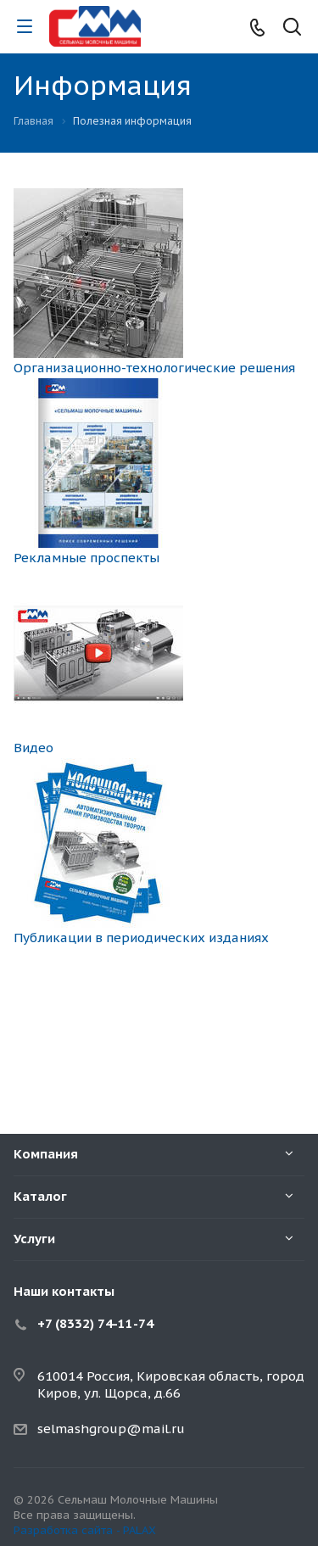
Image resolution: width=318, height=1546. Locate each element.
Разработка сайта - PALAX (85, 1530)
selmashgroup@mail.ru (111, 1428)
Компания (46, 1154)
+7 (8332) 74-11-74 (95, 1323)
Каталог (40, 1196)
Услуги (34, 1239)
